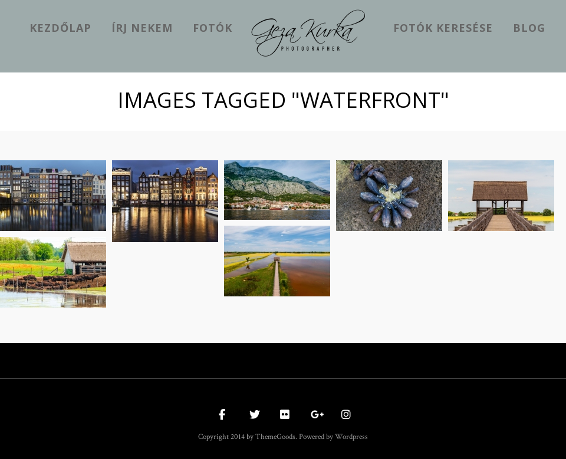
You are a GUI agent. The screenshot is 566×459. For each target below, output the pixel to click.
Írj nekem (142, 28)
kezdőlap (60, 28)
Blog (529, 28)
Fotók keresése (443, 28)
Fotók (212, 28)
